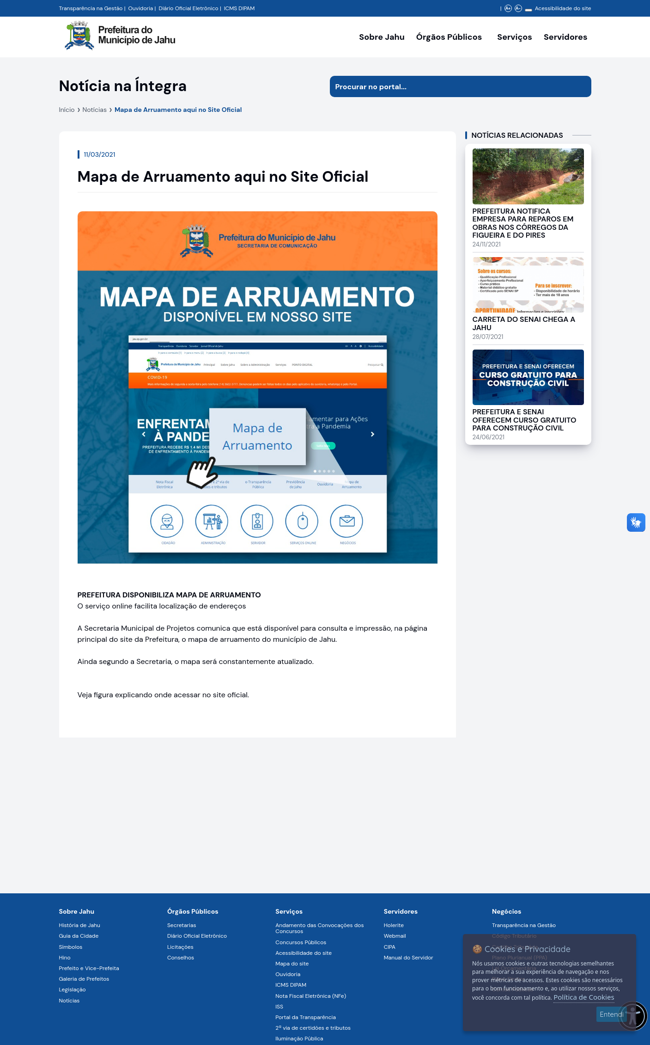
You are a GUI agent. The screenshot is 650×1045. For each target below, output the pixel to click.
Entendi (612, 1014)
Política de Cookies (583, 997)
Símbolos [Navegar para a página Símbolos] (71, 947)
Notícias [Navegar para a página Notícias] (69, 1000)
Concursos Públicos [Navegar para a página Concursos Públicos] (300, 942)
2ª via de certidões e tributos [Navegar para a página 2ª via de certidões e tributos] (313, 1028)
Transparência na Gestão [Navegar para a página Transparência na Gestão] (91, 8)
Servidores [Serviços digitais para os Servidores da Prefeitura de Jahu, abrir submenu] (566, 37)
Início (67, 109)
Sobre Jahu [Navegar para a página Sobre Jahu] (381, 37)
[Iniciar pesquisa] (580, 86)
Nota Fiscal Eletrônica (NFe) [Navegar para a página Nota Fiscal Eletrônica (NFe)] (310, 996)
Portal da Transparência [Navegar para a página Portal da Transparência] (305, 1017)
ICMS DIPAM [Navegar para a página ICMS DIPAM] (290, 985)
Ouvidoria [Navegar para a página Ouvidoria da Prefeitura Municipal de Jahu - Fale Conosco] (140, 8)
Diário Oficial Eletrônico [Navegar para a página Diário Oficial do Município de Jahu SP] (188, 8)
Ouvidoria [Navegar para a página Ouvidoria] (287, 974)
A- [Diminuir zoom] (518, 8)
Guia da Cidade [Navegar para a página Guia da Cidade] (79, 936)
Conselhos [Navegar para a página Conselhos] (180, 957)
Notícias (95, 109)
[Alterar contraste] (528, 10)
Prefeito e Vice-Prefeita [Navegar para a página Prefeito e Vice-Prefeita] (89, 968)
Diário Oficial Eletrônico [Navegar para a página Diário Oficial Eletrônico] (197, 936)
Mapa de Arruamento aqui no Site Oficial (178, 109)
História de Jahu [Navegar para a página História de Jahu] (79, 925)
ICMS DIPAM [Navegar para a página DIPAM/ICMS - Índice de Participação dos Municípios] (239, 8)
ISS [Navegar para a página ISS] (279, 1006)
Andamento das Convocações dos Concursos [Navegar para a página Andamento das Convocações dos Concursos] (319, 928)
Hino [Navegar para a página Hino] (65, 957)
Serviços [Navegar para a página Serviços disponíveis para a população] (514, 37)
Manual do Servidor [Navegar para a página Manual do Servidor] (408, 957)
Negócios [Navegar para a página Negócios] (506, 911)
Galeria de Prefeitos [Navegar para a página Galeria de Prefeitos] (84, 979)
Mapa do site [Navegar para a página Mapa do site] (292, 963)
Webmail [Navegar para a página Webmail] (395, 936)
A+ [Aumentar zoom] (507, 8)
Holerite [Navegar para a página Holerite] (394, 925)
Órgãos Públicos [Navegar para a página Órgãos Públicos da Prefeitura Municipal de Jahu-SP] (193, 911)
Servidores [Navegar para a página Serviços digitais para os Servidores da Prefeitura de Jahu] (401, 911)
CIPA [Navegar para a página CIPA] (389, 947)
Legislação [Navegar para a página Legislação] (72, 989)
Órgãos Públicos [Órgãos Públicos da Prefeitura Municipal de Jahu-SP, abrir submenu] (449, 37)
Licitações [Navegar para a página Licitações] (180, 947)
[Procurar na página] (450, 86)
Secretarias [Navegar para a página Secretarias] (181, 925)
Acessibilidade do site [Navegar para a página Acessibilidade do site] (563, 8)
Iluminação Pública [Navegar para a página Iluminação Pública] (299, 1038)
